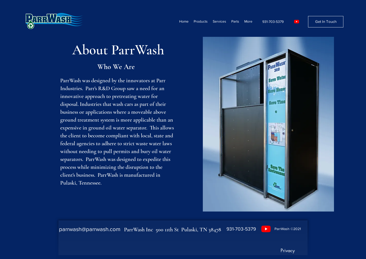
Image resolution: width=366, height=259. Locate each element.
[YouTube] (296, 21)
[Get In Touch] (325, 21)
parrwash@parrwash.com (89, 229)
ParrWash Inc (140, 229)
